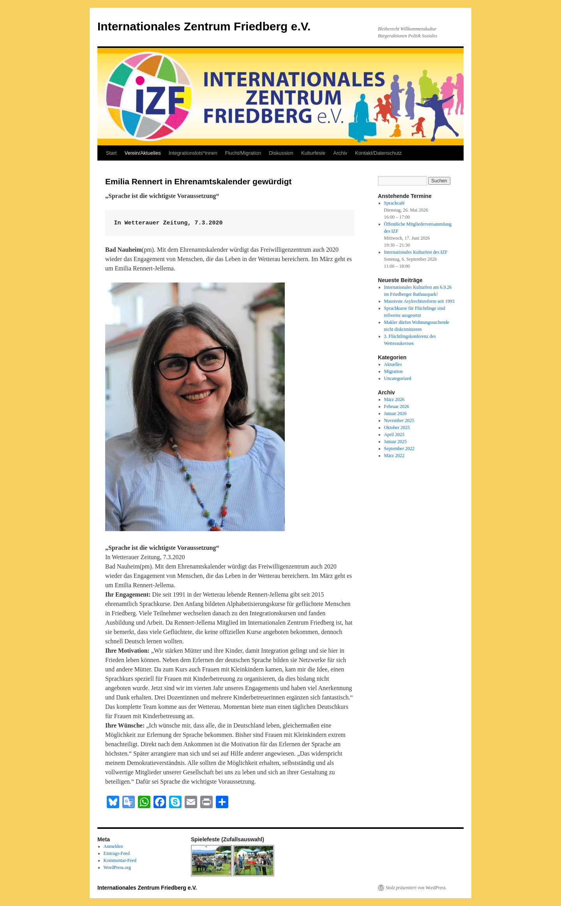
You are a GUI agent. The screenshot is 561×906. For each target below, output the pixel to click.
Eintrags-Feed (117, 853)
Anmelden (113, 846)
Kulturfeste (313, 153)
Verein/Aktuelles (142, 153)
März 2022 (394, 455)
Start (111, 153)
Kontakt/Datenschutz (378, 153)
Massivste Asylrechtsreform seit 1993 (419, 301)
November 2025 (399, 420)
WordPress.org (117, 867)
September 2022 (399, 448)
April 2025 (394, 434)
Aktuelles (393, 364)
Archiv (340, 153)
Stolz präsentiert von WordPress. (416, 887)
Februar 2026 (396, 406)
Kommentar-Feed (120, 860)
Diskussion (281, 153)
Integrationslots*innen (193, 153)
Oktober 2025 (397, 427)
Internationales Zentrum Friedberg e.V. (203, 26)
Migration (393, 371)
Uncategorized (397, 378)
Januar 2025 (395, 441)
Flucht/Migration (243, 153)
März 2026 (394, 399)
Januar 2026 (395, 413)
